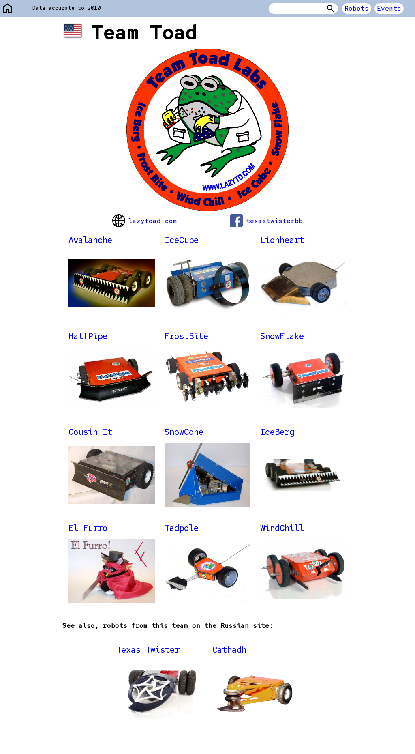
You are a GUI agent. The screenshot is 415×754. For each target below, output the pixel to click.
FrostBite (186, 336)
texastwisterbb (266, 220)
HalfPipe (87, 336)
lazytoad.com (144, 220)
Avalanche (90, 239)
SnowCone (184, 431)
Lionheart (282, 239)
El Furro (87, 527)
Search (331, 8)
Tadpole (182, 527)
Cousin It (90, 431)
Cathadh (229, 649)
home (7, 8)
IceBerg (277, 431)
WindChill (282, 527)
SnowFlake (282, 336)
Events (389, 8)
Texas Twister (148, 649)
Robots (356, 8)
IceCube (182, 239)
